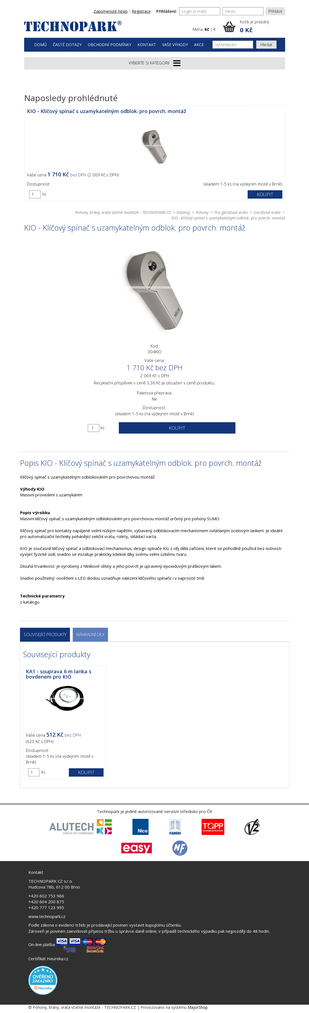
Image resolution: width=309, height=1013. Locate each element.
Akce (199, 44)
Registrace (141, 11)
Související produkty (45, 634)
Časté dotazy (67, 44)
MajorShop (198, 1007)
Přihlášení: (166, 11)
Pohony (202, 212)
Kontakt (146, 44)
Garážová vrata (266, 212)
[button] (254, 26)
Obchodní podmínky (109, 44)
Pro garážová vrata (231, 212)
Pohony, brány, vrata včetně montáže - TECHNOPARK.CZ (123, 212)
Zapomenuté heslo (111, 11)
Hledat (266, 44)
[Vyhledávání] (232, 45)
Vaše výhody (175, 44)
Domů (40, 44)
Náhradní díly (90, 634)
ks (44, 194)
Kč (207, 29)
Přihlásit (275, 11)
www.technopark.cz (47, 916)
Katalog (183, 212)
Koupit (265, 194)
